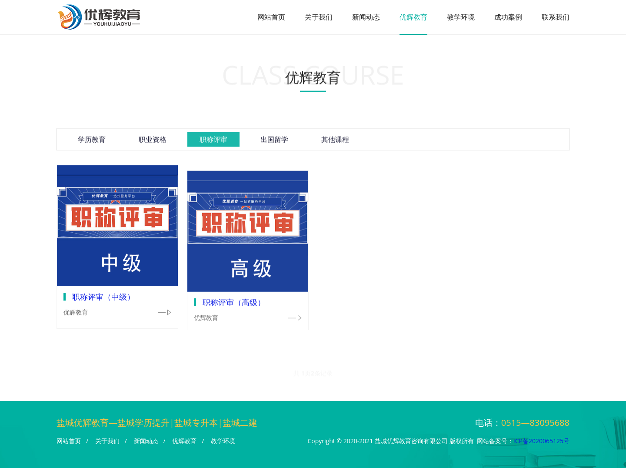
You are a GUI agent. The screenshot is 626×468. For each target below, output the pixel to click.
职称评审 (213, 141)
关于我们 (319, 17)
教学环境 (461, 17)
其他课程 (335, 141)
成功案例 (508, 17)
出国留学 (274, 141)
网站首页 (271, 17)
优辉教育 (413, 17)
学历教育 (92, 141)
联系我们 (555, 17)
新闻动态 (366, 17)
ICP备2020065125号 (541, 441)
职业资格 (152, 141)
